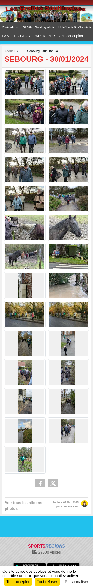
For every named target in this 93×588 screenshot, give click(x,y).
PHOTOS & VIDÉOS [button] (74, 27)
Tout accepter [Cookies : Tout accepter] (18, 582)
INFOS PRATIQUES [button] (37, 27)
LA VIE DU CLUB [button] (16, 36)
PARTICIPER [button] (44, 36)
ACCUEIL (10, 27)
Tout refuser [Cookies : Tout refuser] (47, 582)
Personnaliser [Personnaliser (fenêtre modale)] (76, 582)
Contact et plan (71, 36)
